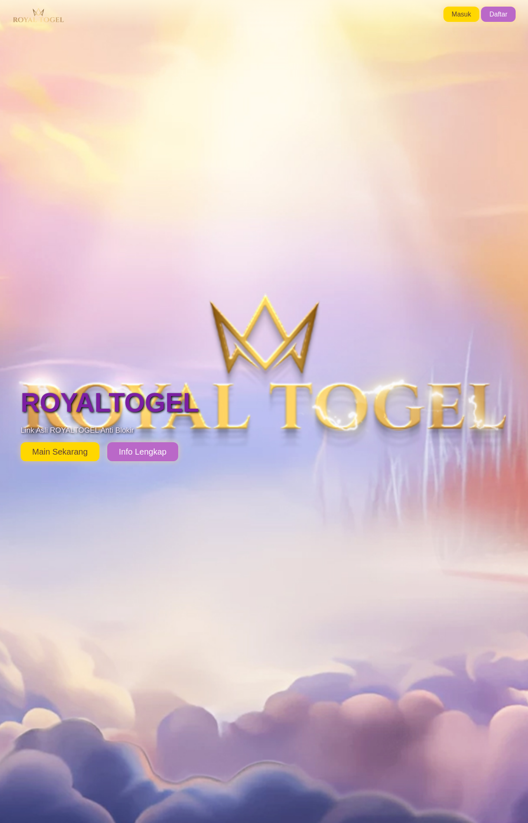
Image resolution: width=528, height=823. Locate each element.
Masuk (461, 14)
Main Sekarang (60, 451)
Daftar (498, 14)
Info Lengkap (143, 451)
